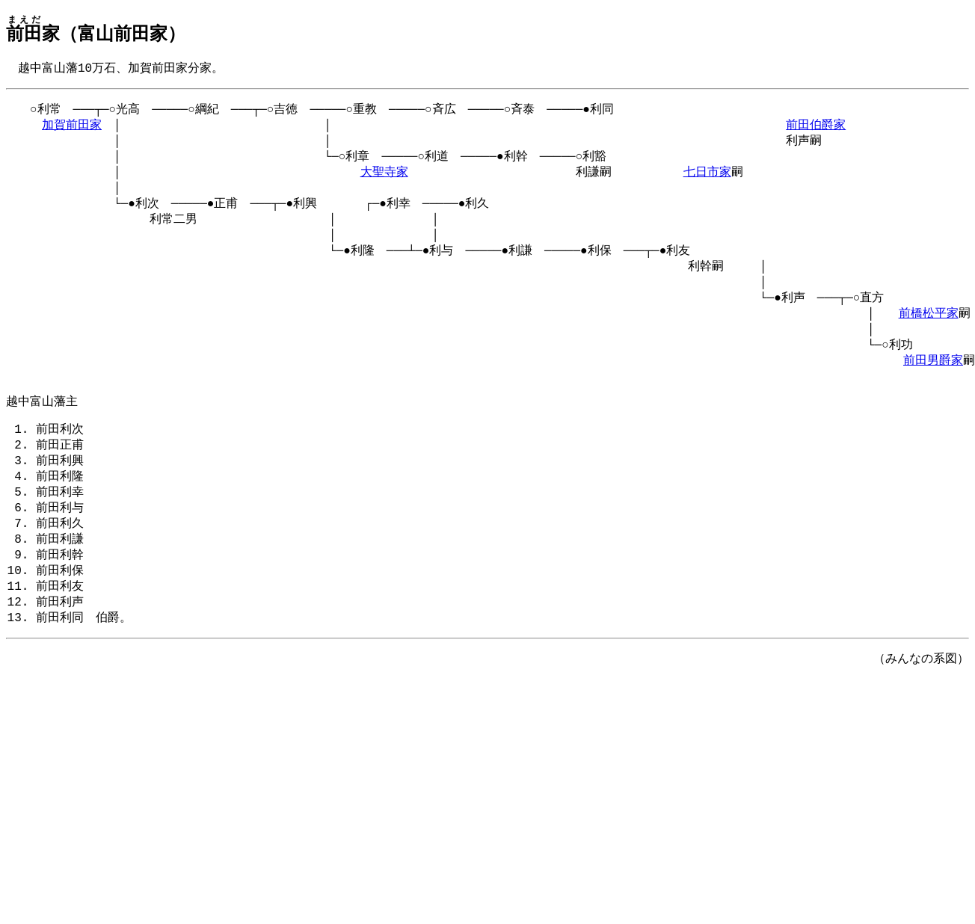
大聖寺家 (384, 180)
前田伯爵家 (816, 128)
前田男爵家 (933, 386)
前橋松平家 (929, 335)
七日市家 (707, 180)
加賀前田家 (72, 128)
